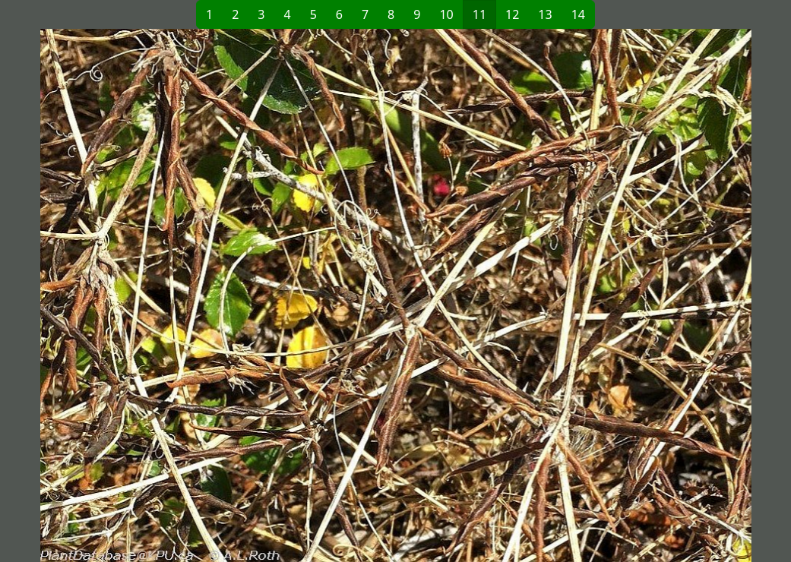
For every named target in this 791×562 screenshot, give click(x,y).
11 (479, 14)
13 (545, 14)
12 (512, 14)
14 (578, 14)
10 (446, 14)
